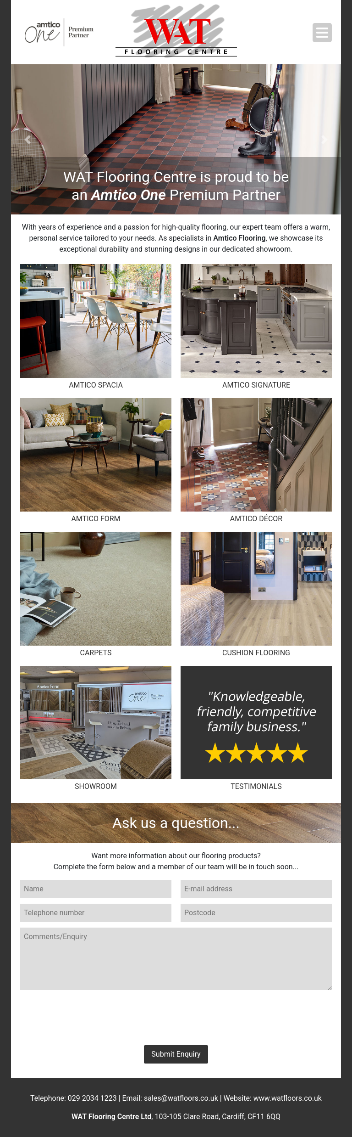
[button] (27, 139)
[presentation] (176, 1017)
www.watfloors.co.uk (287, 1098)
